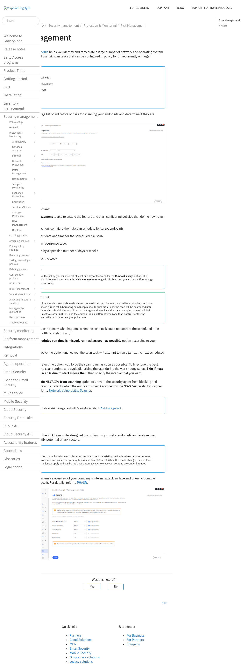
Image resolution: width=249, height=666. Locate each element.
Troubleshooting (22, 323)
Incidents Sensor (21, 207)
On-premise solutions (126, 657)
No (157, 586)
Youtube (60, 648)
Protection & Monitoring (22, 134)
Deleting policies (18, 269)
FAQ (7, 87)
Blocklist (17, 230)
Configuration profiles (22, 276)
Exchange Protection (24, 194)
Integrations (13, 347)
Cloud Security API (18, 434)
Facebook (61, 635)
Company (174, 644)
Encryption (18, 201)
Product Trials (14, 70)
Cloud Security (15, 409)
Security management (21, 116)
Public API (12, 426)
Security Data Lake (18, 418)
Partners (117, 635)
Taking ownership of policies (20, 262)
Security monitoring (19, 331)
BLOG (180, 8)
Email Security (15, 372)
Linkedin (60, 640)
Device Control (24, 179)
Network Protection (24, 162)
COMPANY (163, 8)
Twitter (59, 644)
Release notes (15, 49)
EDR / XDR (22, 284)
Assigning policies (22, 241)
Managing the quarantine (22, 310)
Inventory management (14, 105)
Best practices (22, 317)
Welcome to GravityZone (13, 38)
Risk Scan (67, 221)
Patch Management (19, 171)
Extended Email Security (16, 382)
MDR (114, 644)
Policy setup (16, 121)
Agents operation (17, 363)
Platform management (21, 339)
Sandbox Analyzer (17, 148)
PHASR (223, 25)
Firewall (24, 156)
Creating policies (18, 235)
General (22, 128)
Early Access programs (13, 59)
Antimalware (24, 142)
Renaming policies (19, 255)
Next (206, 602)
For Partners (176, 640)
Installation (12, 95)
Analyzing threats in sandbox (22, 301)
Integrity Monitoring (18, 185)
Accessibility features (20, 442)
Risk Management (19, 223)
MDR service (13, 393)
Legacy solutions (122, 661)
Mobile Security (16, 401)
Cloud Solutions (122, 640)
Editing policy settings (16, 248)
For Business (177, 635)
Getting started (15, 79)
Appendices (13, 450)
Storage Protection (18, 214)
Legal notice (13, 467)
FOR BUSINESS (139, 8)
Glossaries (12, 459)
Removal (10, 355)
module (72, 52)
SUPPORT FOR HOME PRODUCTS (212, 8)
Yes (134, 586)
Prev (51, 602)
